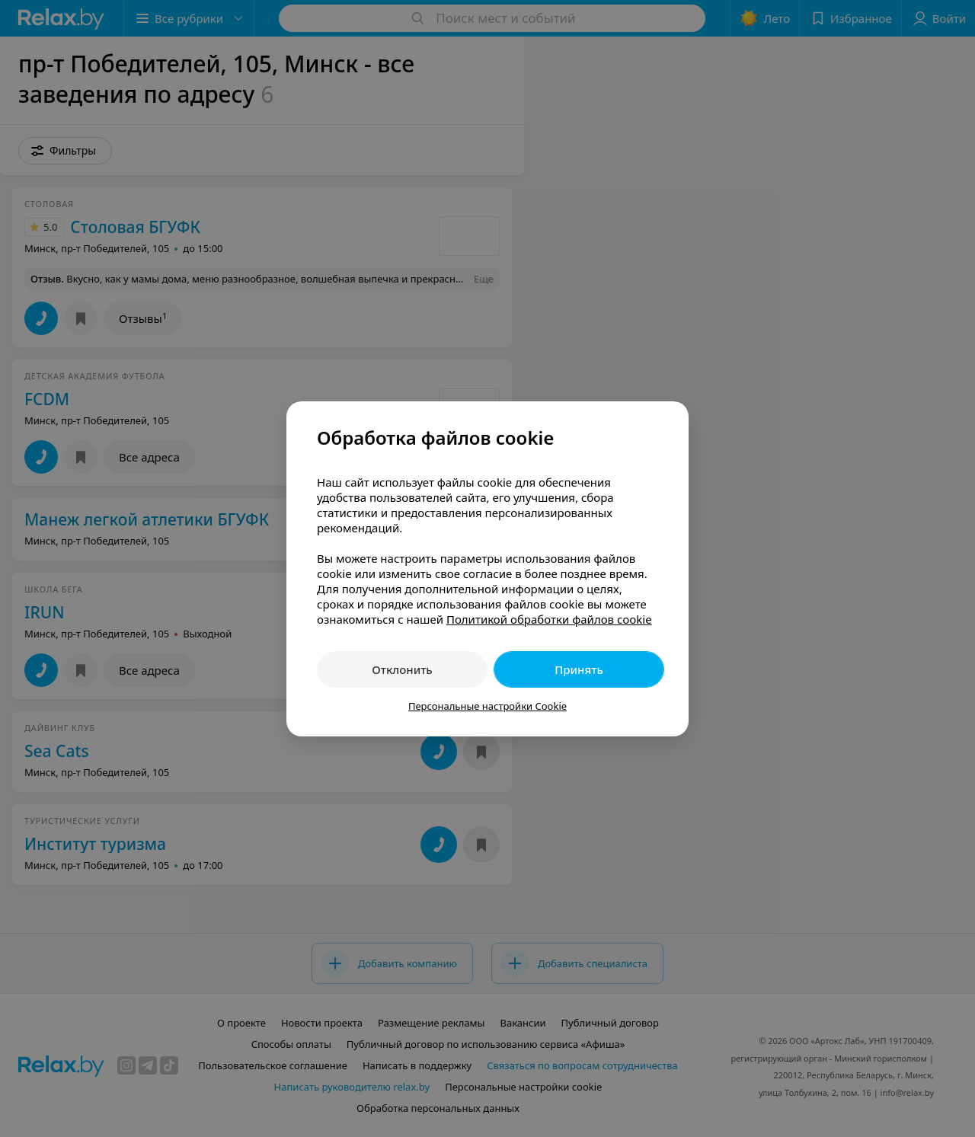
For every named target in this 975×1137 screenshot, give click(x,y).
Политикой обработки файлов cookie (549, 619)
